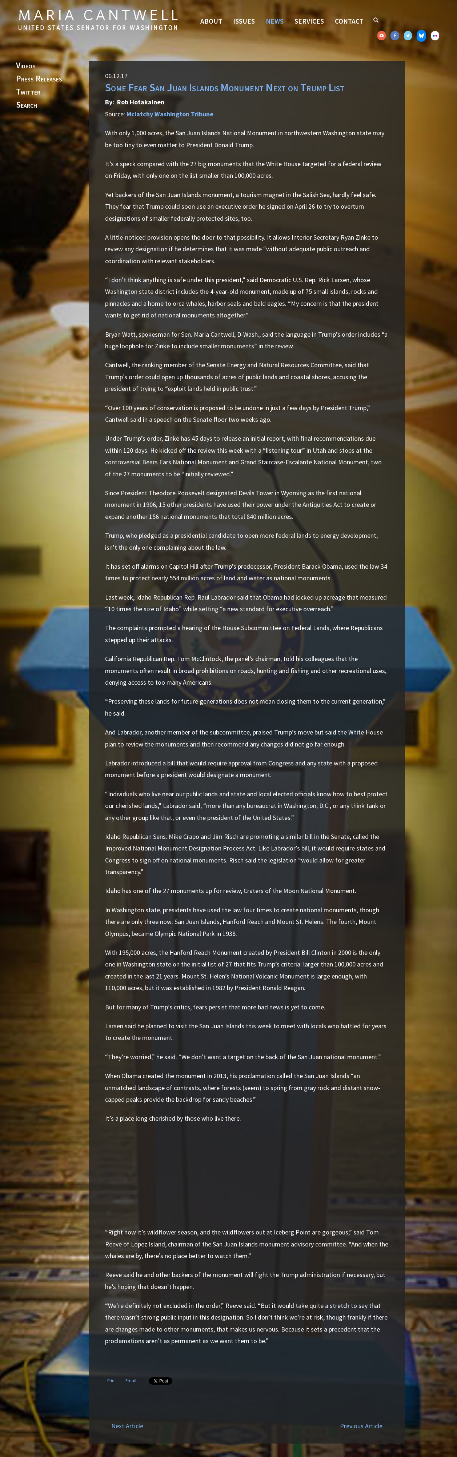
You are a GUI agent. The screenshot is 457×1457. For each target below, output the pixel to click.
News (275, 21)
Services (309, 21)
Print (111, 1380)
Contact (349, 21)
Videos (26, 66)
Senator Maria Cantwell (98, 19)
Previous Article (361, 1426)
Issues (244, 21)
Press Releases (39, 79)
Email (130, 1380)
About (211, 21)
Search (26, 105)
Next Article (127, 1426)
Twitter (28, 92)
